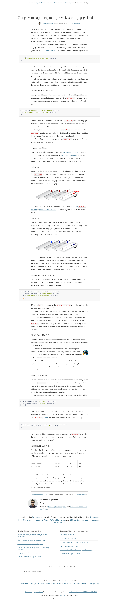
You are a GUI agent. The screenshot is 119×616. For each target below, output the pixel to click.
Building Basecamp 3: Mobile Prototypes (74, 550)
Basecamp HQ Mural (67, 542)
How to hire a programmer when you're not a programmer (33, 543)
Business (24, 591)
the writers (28, 599)
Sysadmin (66, 591)
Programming (38, 525)
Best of (84, 591)
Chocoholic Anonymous (68, 546)
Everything (94, 591)
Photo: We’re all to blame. (54, 527)
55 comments (76, 31)
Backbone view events (47, 217)
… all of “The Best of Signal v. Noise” (30, 564)
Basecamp (68, 3)
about (55, 3)
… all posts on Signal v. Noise (70, 561)
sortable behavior (50, 58)
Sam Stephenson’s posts (57, 514)
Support (56, 591)
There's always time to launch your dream (32, 548)
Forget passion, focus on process (29, 561)
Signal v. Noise (40, 3)
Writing (76, 591)
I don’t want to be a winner (69, 554)
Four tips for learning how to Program (30, 551)
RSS (77, 603)
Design (33, 591)
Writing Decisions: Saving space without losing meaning (33, 556)
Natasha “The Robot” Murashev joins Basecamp (76, 557)
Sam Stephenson (47, 31)
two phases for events (71, 160)
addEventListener (69, 163)
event (41, 425)
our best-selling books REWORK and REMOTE (83, 599)
